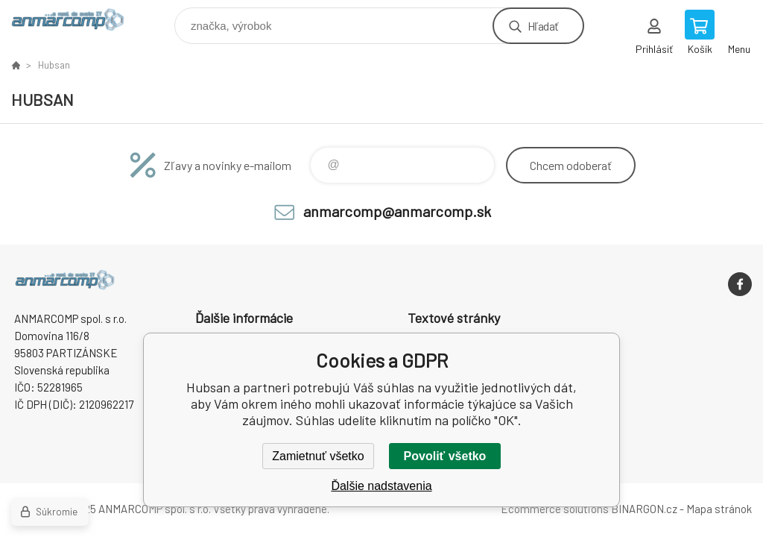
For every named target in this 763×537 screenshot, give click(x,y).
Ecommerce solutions (555, 508)
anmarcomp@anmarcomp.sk (397, 211)
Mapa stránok (719, 508)
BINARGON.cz (644, 508)
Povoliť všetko (445, 456)
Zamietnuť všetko (318, 456)
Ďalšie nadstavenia (381, 486)
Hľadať (543, 26)
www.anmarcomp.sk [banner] (77, 22)
